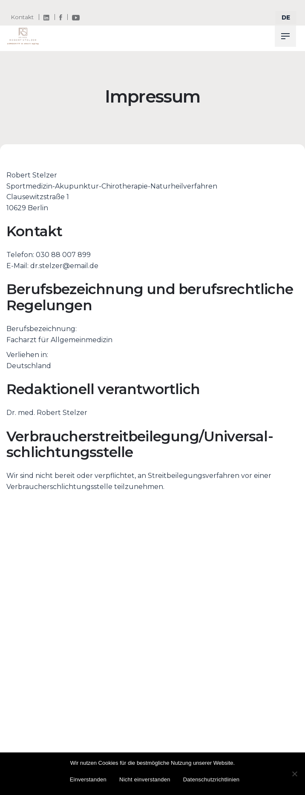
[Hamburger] (285, 36)
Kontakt (22, 17)
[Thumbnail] (23, 36)
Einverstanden (88, 779)
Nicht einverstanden (144, 779)
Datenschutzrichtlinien (211, 779)
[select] (285, 17)
